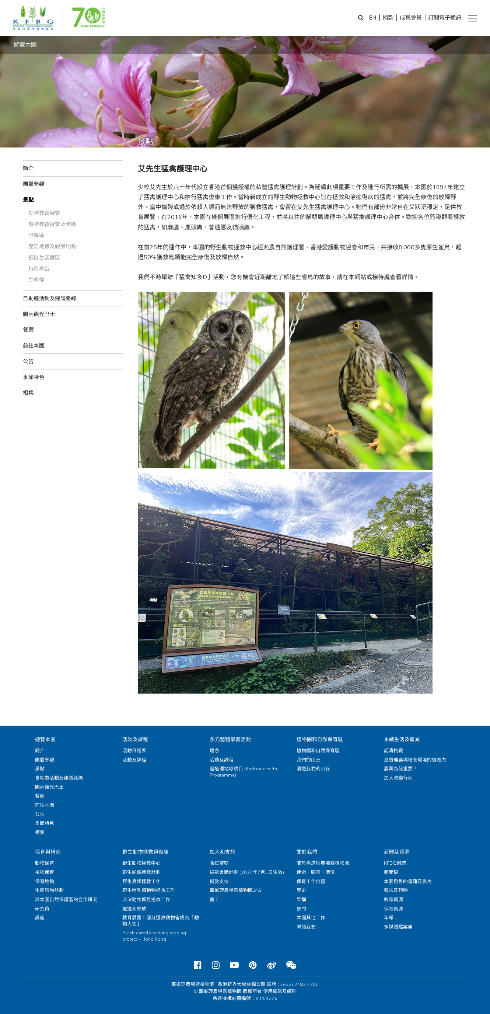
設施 (40, 917)
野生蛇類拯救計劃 (141, 872)
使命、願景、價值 (316, 872)
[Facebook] (198, 965)
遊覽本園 (45, 739)
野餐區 (36, 235)
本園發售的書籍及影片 (408, 881)
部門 (301, 909)
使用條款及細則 (280, 991)
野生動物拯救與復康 (145, 851)
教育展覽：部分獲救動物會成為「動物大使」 (160, 920)
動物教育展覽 (44, 213)
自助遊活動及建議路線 (49, 298)
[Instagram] (216, 965)
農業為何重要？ (400, 768)
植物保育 (44, 872)
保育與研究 (48, 851)
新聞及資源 (397, 851)
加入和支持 (222, 851)
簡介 (28, 168)
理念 (214, 750)
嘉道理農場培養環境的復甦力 (415, 760)
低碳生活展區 (44, 257)
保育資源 (393, 909)
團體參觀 (33, 184)
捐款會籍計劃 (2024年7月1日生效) (247, 872)
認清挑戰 (393, 750)
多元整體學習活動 (230, 739)
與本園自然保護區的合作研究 (66, 899)
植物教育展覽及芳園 (52, 224)
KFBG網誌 (395, 863)
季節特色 (33, 377)
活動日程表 (134, 750)
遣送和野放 (134, 909)
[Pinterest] (253, 965)
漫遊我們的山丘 (313, 768)
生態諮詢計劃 (49, 890)
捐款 (387, 17)
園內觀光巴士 (39, 314)
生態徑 (36, 280)
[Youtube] (234, 965)
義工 (214, 899)
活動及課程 (135, 739)
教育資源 (393, 899)
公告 (28, 361)
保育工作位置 (311, 881)
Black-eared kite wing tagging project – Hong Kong (154, 936)
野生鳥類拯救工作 (141, 881)
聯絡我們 (306, 927)
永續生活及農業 (402, 739)
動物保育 (44, 863)
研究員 (42, 909)
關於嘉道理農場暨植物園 (323, 863)
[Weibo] (271, 965)
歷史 (301, 890)
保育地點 (44, 881)
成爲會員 (411, 17)
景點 (28, 200)
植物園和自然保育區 (320, 739)
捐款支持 (219, 881)
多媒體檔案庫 (398, 927)
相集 (28, 392)
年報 (388, 917)
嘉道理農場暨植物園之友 (236, 890)
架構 (301, 899)
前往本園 (33, 345)
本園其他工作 (311, 917)
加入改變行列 (398, 778)
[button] (472, 18)
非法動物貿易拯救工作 (146, 899)
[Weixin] (291, 965)
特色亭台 (39, 268)
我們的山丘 (309, 760)
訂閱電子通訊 (444, 17)
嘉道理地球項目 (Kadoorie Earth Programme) (243, 771)
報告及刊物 (396, 890)
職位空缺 (219, 863)
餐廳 (28, 329)
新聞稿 (391, 872)
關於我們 (307, 851)
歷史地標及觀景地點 (52, 246)
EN (372, 17)
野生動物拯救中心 (141, 863)
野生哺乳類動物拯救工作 (148, 890)
